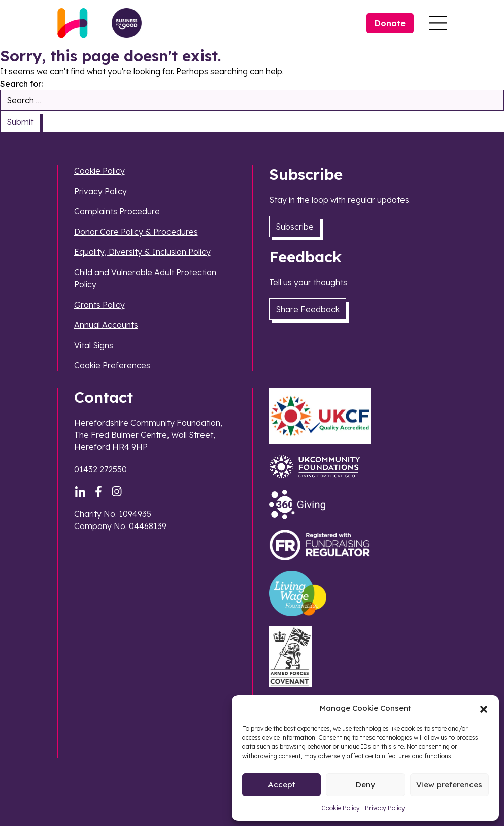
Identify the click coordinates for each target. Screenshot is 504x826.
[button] (484, 708)
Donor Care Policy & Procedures (136, 232)
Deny (365, 785)
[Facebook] (98, 491)
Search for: (21, 84)
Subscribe (295, 226)
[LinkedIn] (80, 491)
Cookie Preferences (112, 365)
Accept (281, 785)
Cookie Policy (340, 808)
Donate (390, 23)
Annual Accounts (106, 325)
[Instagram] (117, 491)
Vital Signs (93, 345)
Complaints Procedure (117, 211)
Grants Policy (99, 304)
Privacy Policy (385, 808)
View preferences (449, 785)
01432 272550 (100, 469)
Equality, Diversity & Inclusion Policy (142, 252)
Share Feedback (308, 309)
